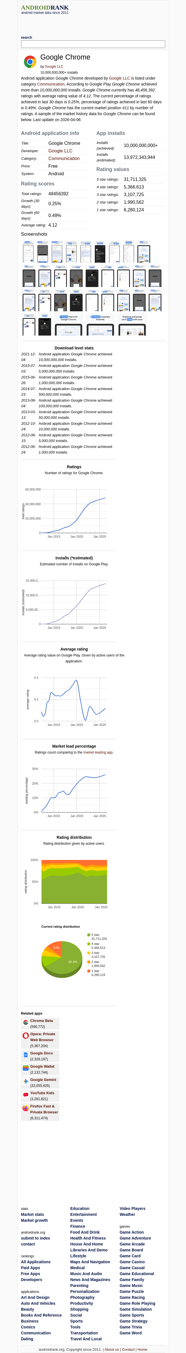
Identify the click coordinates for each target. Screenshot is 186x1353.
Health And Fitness (88, 1238)
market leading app (98, 752)
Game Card (130, 1256)
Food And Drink (85, 1232)
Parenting (79, 1285)
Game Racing (132, 1297)
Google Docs (41, 1053)
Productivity (81, 1303)
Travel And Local (86, 1339)
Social (76, 1315)
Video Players (132, 1208)
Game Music (131, 1285)
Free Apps (30, 1273)
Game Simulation (136, 1309)
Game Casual (132, 1268)
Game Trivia (131, 1327)
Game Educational (137, 1273)
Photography (82, 1297)
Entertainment (83, 1214)
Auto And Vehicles (38, 1303)
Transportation (84, 1333)
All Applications (36, 1262)
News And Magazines (90, 1279)
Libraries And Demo (89, 1250)
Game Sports (132, 1315)
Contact (128, 1349)
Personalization (84, 1291)
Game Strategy (133, 1321)
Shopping (79, 1309)
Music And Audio (86, 1273)
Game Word (131, 1333)
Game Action (132, 1232)
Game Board (131, 1250)
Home (142, 1349)
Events (76, 1220)
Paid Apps (30, 1268)
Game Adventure (135, 1238)
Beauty (27, 1309)
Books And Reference (41, 1315)
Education (79, 1208)
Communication (50, 84)
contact (28, 1244)
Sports (76, 1321)
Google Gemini (43, 1080)
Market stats (32, 1214)
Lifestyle (78, 1256)
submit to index (35, 1238)
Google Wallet (42, 1066)
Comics (28, 1327)
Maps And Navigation (90, 1262)
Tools (75, 1327)
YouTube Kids (42, 1093)
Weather (127, 1214)
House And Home (86, 1244)
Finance (77, 1226)
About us (111, 1349)
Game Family (132, 1279)
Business (30, 1321)
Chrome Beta (41, 1021)
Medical (77, 1268)
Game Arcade (132, 1244)
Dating (27, 1339)
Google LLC (54, 67)
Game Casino (132, 1262)
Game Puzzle (132, 1291)
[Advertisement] (93, 22)
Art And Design (35, 1297)
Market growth (34, 1220)
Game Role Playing (137, 1303)
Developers (31, 1279)
